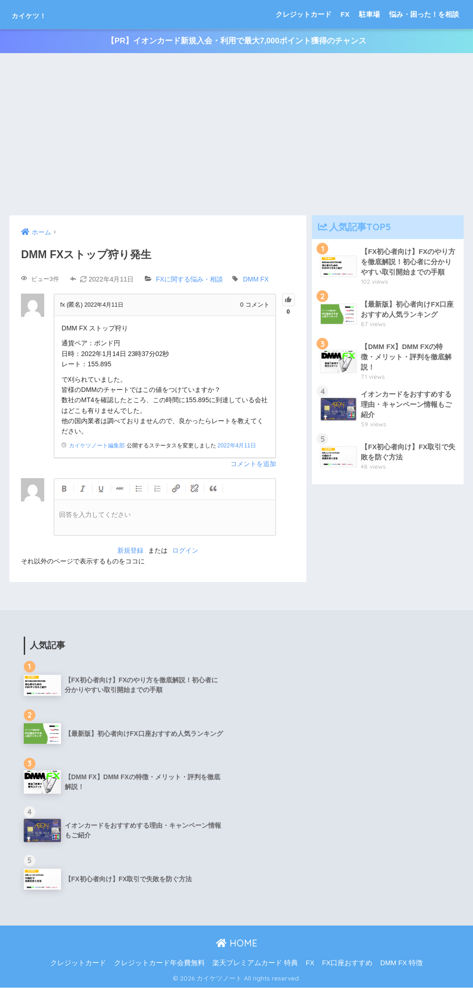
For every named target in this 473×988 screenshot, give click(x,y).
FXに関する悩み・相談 (189, 279)
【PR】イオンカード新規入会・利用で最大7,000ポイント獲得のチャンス (236, 41)
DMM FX (256, 279)
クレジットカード (303, 14)
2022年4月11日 (236, 446)
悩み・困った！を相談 (424, 14)
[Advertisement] (236, 134)
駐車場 (369, 14)
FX (345, 14)
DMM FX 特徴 (401, 963)
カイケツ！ (40, 14)
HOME (236, 943)
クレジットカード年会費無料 (159, 963)
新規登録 (130, 551)
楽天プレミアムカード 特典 (255, 963)
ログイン (185, 551)
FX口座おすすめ (347, 963)
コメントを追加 (253, 464)
